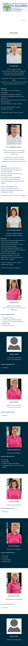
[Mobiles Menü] (23, 20)
